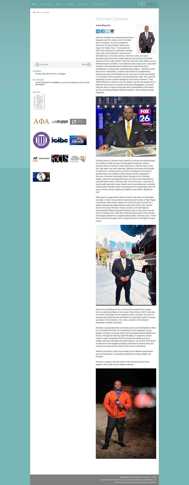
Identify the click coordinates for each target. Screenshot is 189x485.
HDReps (142, 3)
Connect (39, 80)
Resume (39, 100)
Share (38, 71)
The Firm (59, 4)
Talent (34, 4)
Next (84, 64)
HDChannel (70, 4)
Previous (44, 64)
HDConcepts (83, 4)
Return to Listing (42, 12)
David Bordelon (46, 4)
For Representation (99, 4)
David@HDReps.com (149, 480)
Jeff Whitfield (152, 482)
